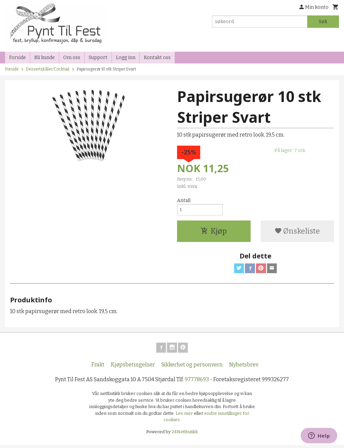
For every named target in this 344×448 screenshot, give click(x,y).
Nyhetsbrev (243, 367)
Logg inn (125, 57)
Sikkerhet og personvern (192, 367)
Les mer (185, 416)
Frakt (97, 367)
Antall (183, 200)
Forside (17, 57)
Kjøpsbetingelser (133, 367)
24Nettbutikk (185, 434)
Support (98, 57)
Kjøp (214, 232)
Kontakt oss (157, 57)
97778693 (197, 382)
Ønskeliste (297, 232)
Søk (323, 21)
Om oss (71, 57)
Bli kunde (44, 57)
